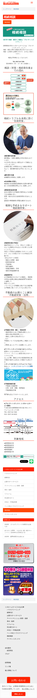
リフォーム (10, 624)
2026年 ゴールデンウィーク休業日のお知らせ (18, 525)
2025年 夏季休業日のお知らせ (14, 536)
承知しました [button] (18, 694)
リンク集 (8, 666)
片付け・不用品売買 (13, 630)
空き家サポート (12, 627)
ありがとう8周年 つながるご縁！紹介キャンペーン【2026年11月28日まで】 (18, 531)
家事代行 (10, 612)
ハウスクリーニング (13, 609)
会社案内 (8, 648)
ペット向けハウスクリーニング (17, 633)
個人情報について (11, 670)
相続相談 (10, 636)
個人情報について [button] (28, 689)
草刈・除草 (10, 621)
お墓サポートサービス (14, 615)
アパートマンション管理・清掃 (17, 618)
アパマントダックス (13, 639)
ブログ (7, 654)
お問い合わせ (18, 680)
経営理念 (10, 650)
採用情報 (8, 662)
